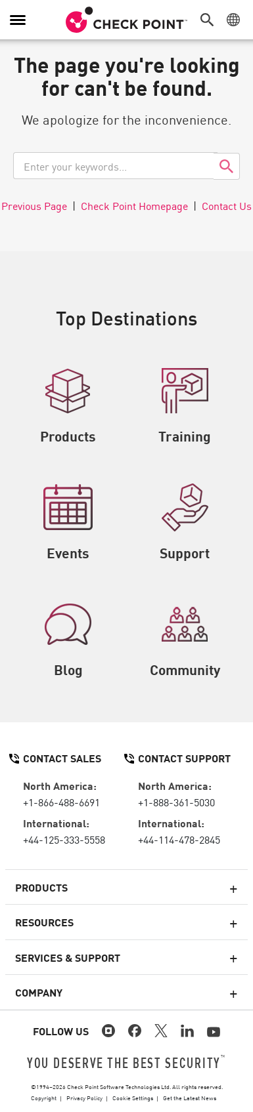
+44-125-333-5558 (64, 839)
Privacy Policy (84, 1097)
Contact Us (227, 205)
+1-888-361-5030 (176, 802)
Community (185, 639)
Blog (68, 639)
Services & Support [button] (67, 957)
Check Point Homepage (134, 205)
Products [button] (41, 887)
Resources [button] (44, 922)
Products (68, 406)
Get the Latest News (189, 1097)
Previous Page (34, 205)
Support (185, 523)
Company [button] (38, 992)
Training (184, 406)
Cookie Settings (132, 1097)
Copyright (44, 1097)
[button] (210, 19)
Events (68, 523)
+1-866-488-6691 (61, 802)
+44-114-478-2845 (179, 839)
